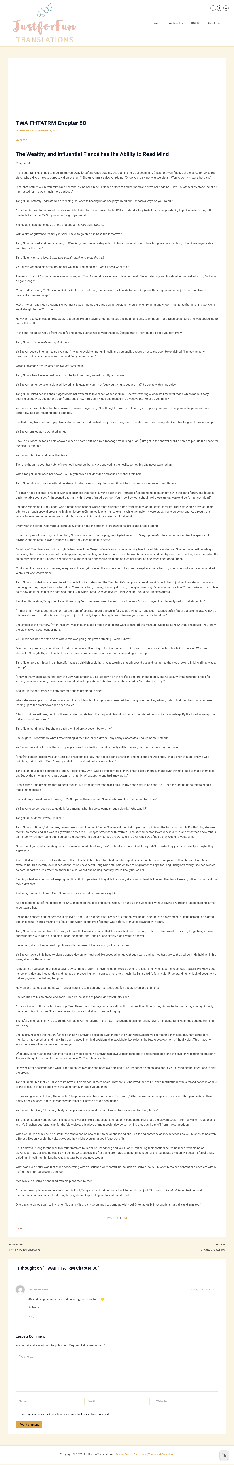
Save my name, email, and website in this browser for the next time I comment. (65, 1415)
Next (125, 1218)
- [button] (213, 8)
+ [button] (219, 8)
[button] (185, 23)
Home (159, 23)
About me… (215, 23)
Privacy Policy (122, 1456)
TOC (117, 1218)
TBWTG (197, 23)
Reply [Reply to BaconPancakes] (33, 1317)
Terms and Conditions (162, 1456)
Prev (109, 1218)
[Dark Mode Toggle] (224, 1455)
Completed (178, 23)
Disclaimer (139, 1456)
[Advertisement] (117, 92)
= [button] (226, 8)
